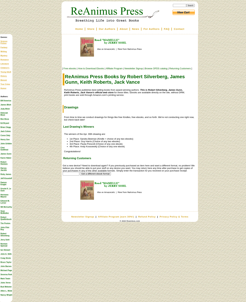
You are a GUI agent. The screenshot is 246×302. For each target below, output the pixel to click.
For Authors (152, 29)
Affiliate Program (114, 68)
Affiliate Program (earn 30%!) (116, 216)
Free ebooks (69, 68)
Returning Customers (180, 68)
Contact (179, 29)
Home (79, 29)
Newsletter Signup (133, 68)
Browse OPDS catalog (156, 68)
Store (90, 29)
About (124, 29)
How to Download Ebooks (91, 68)
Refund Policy (147, 216)
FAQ (166, 29)
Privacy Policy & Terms (174, 216)
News (135, 29)
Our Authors (107, 29)
